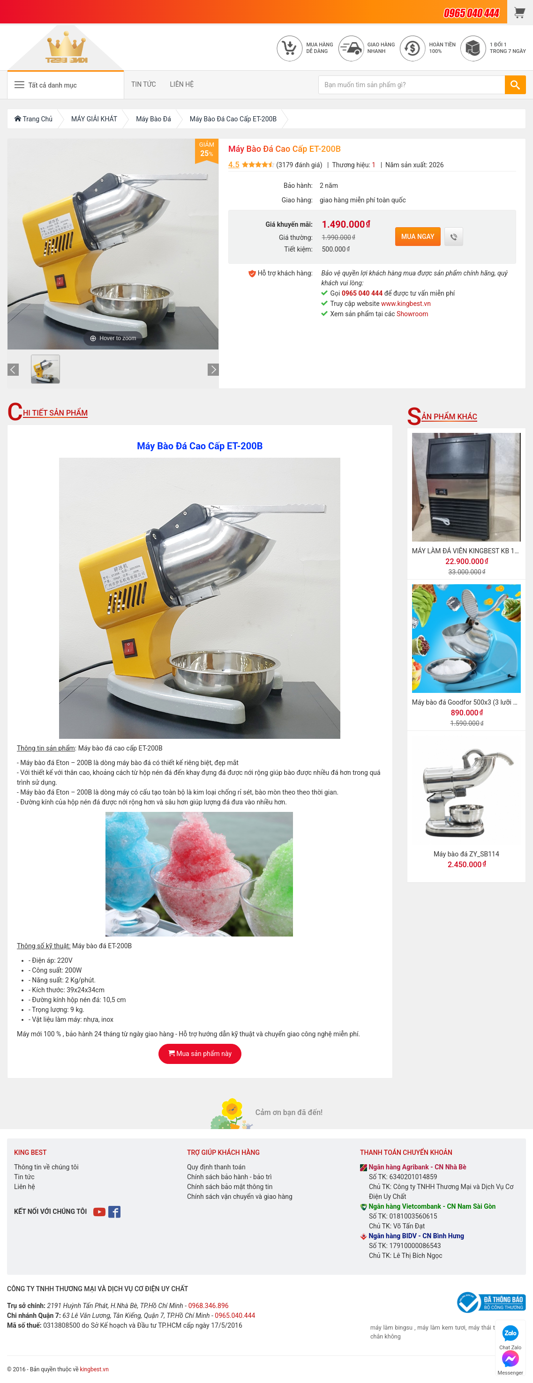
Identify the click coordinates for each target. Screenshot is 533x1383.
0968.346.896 (208, 1305)
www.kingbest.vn (406, 303)
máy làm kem (436, 1327)
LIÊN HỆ (182, 84)
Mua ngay (418, 236)
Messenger (510, 1361)
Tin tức (24, 1177)
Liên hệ (24, 1186)
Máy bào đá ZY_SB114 (466, 854)
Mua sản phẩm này (200, 1053)
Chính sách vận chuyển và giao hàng (240, 1196)
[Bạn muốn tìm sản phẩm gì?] (411, 84)
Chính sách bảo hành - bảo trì (229, 1177)
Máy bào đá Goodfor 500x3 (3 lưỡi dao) (469, 702)
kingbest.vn (94, 1369)
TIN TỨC (143, 84)
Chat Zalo (510, 1336)
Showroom (412, 314)
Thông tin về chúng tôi (46, 1167)
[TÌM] (515, 84)
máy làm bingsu (391, 1327)
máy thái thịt (484, 1327)
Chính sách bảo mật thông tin (230, 1186)
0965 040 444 (362, 293)
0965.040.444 (235, 1315)
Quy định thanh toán (216, 1167)
